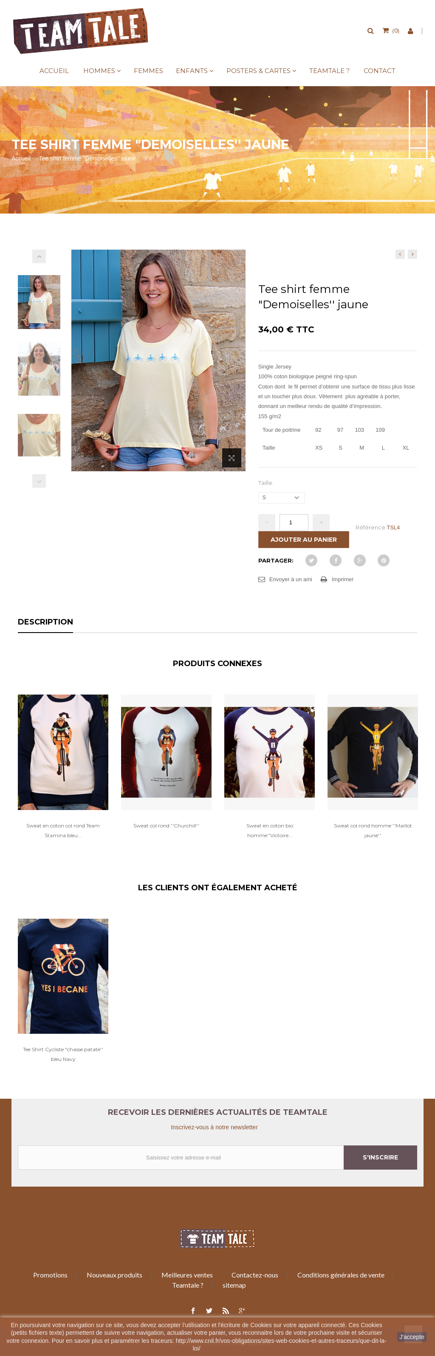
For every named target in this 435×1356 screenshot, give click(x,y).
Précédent (39, 481)
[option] (63, 776)
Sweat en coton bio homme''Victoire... (269, 830)
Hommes (99, 71)
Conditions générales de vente (340, 1275)
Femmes (148, 71)
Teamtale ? (329, 71)
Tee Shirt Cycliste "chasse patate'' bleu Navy (63, 1054)
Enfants (192, 71)
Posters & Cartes (258, 71)
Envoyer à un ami (290, 579)
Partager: (276, 560)
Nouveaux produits (114, 1275)
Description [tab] (45, 622)
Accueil (54, 71)
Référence (370, 527)
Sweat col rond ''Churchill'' (166, 825)
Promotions (50, 1275)
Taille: (266, 482)
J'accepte (411, 1336)
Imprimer (342, 579)
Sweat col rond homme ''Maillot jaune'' (373, 830)
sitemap (234, 1285)
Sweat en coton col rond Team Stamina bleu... (63, 830)
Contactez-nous (255, 1275)
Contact (379, 71)
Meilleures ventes (187, 1275)
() (395, 30)
